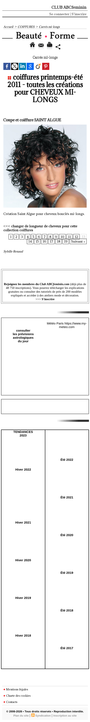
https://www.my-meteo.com (73, 325)
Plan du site (21, 715)
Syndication (43, 715)
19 (65, 241)
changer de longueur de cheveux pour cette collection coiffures (40, 228)
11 (69, 237)
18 (58, 241)
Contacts (10, 702)
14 (30, 241)
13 (83, 237)
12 (76, 237)
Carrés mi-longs (49, 27)
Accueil (8, 27)
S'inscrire (79, 14)
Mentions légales (15, 689)
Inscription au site (65, 715)
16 (44, 241)
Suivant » (78, 241)
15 (37, 241)
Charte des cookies (17, 696)
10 (62, 237)
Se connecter (59, 14)
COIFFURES (26, 27)
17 (51, 241)
